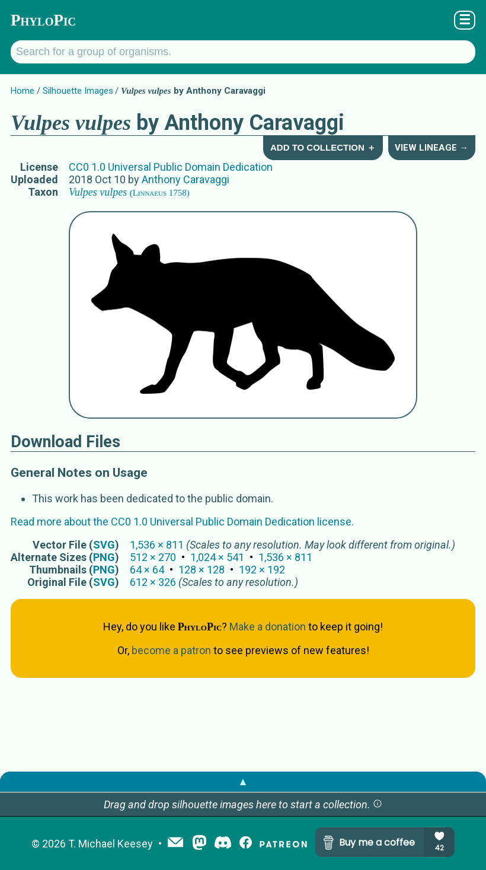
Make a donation (267, 626)
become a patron (171, 650)
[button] (377, 804)
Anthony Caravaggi (185, 179)
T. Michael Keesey (110, 843)
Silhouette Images (78, 90)
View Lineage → (431, 147)
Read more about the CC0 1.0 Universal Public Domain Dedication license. (182, 521)
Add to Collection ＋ (323, 147)
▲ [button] (243, 781)
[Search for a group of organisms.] (243, 51)
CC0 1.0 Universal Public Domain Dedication (171, 167)
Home (22, 90)
